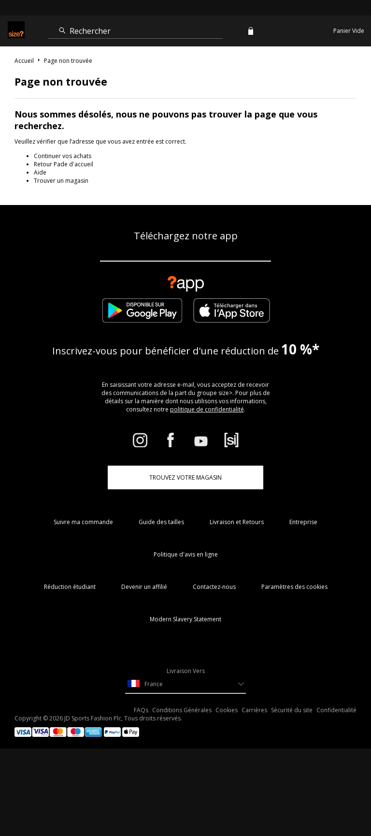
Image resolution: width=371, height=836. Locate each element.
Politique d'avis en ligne (186, 554)
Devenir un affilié (144, 587)
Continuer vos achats (62, 156)
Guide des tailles (161, 522)
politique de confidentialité (207, 409)
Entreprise (303, 522)
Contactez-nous (214, 587)
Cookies (226, 710)
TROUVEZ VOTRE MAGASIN (185, 477)
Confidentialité (336, 710)
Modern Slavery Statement (185, 619)
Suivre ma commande (83, 522)
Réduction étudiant (70, 587)
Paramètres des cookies (294, 587)
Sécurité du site (292, 710)
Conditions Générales (182, 710)
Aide (40, 172)
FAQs (141, 710)
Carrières (254, 710)
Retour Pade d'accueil (63, 164)
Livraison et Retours (237, 522)
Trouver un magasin (61, 180)
